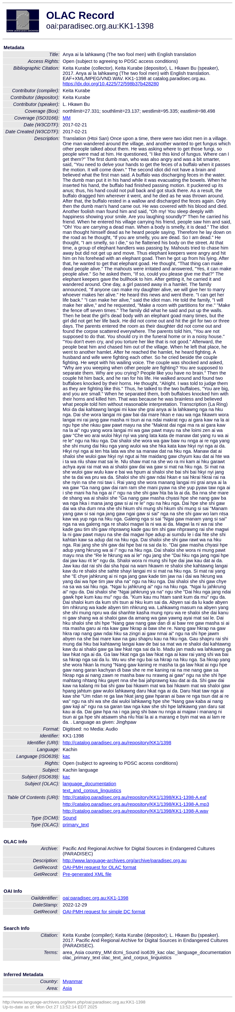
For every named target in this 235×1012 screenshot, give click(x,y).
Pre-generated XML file (87, 874)
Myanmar (73, 981)
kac (66, 756)
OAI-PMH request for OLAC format (99, 867)
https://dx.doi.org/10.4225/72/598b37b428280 (111, 83)
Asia (67, 988)
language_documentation (89, 783)
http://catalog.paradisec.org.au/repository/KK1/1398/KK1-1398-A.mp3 (136, 804)
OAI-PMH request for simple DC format (104, 911)
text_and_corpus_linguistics (92, 790)
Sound (69, 817)
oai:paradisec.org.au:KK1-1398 (95, 898)
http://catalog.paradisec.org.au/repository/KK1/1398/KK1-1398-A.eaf (134, 797)
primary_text (76, 824)
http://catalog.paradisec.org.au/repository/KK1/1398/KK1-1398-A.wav (135, 811)
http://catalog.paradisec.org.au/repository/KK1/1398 (117, 742)
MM (67, 118)
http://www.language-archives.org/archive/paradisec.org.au (125, 860)
